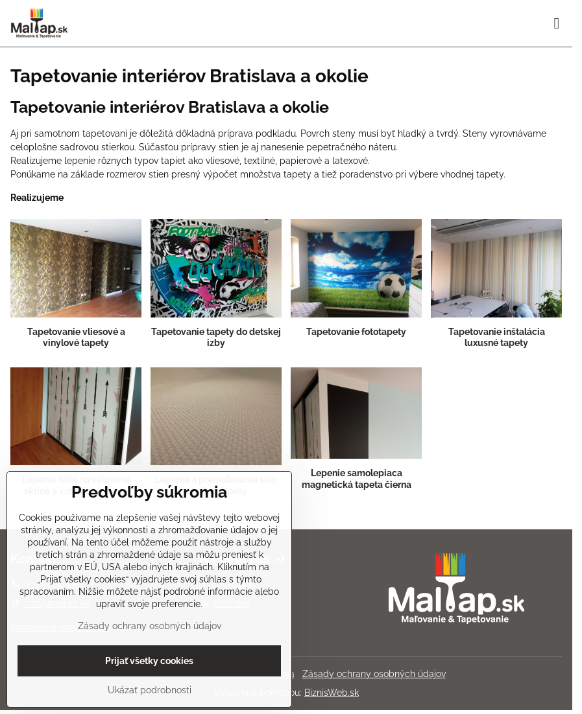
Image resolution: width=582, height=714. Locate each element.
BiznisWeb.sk (331, 692)
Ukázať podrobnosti (149, 690)
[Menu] (556, 23)
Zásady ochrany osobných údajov (374, 674)
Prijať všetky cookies (149, 661)
